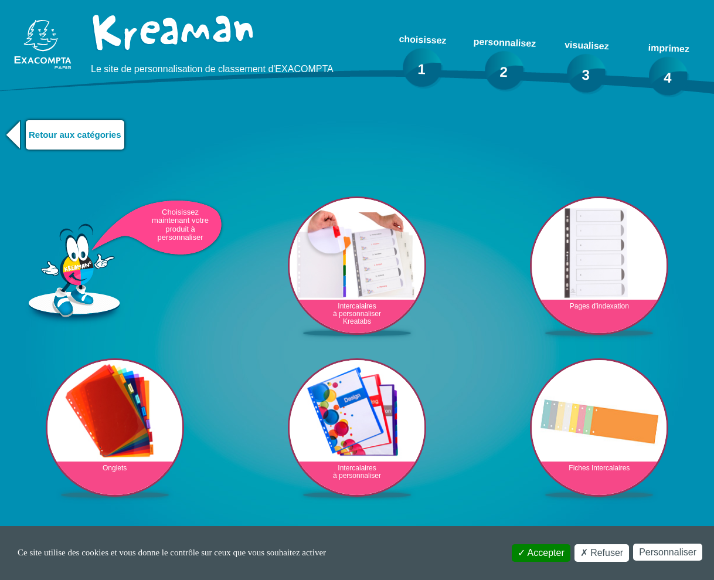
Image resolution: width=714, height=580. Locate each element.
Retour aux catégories (75, 135)
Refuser (601, 553)
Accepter (541, 553)
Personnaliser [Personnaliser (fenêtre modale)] (667, 552)
